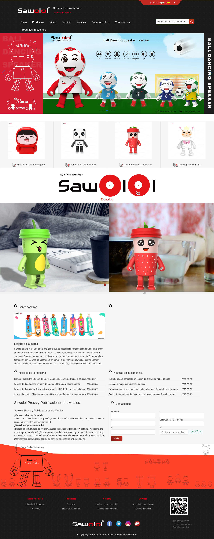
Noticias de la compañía (128, 372)
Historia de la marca (26, 343)
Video (52, 22)
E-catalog (107, 199)
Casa (24, 22)
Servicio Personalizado (143, 504)
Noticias (81, 22)
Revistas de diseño (71, 509)
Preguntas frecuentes (33, 29)
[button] (99, 110)
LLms (176, 524)
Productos (38, 22)
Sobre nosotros (100, 22)
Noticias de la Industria (32, 372)
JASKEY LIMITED (181, 521)
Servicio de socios (143, 509)
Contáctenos (122, 22)
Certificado (35, 509)
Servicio (66, 22)
